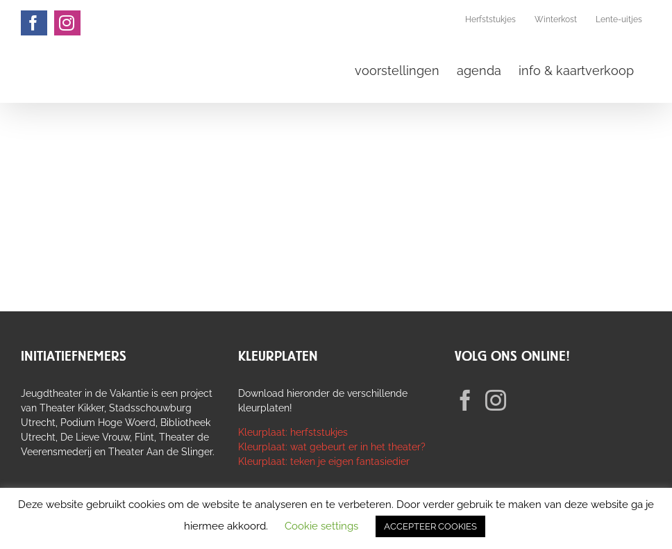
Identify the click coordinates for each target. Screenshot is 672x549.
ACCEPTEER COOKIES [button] (430, 526)
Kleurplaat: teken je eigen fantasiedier (324, 461)
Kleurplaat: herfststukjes (293, 432)
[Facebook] (465, 400)
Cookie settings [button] (321, 526)
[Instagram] (495, 400)
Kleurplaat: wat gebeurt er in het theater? (332, 446)
